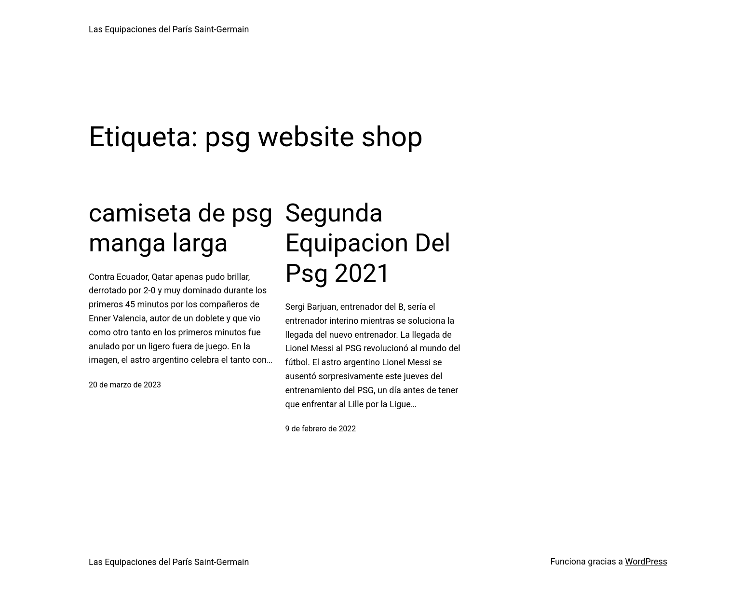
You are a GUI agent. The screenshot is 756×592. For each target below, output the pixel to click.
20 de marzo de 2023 (125, 384)
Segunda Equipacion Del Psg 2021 (368, 243)
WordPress (646, 561)
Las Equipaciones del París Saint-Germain (169, 29)
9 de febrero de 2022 (320, 428)
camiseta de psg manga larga (180, 228)
